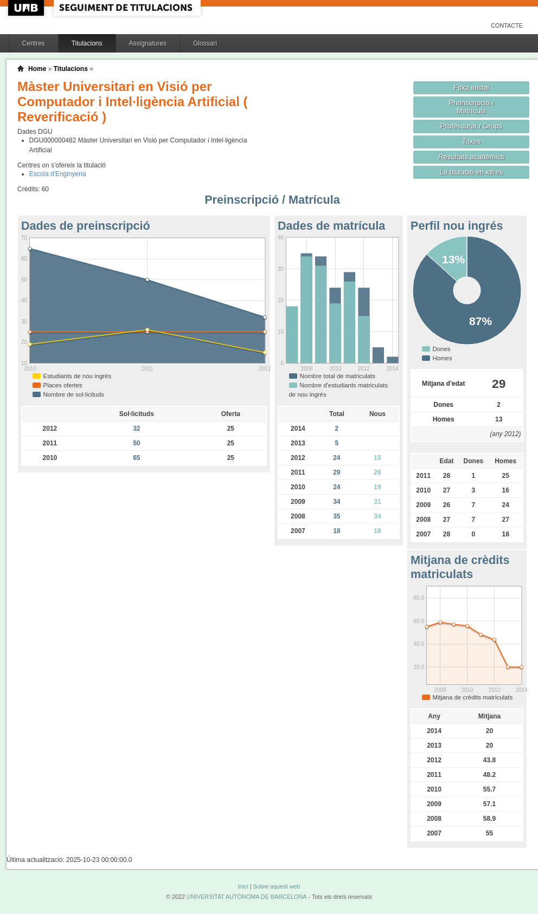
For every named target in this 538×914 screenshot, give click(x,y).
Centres (33, 43)
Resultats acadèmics (471, 157)
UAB (27, 8)
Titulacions (87, 43)
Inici (243, 886)
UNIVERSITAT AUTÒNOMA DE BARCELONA (246, 896)
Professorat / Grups (471, 126)
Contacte (507, 25)
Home (37, 69)
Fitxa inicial (471, 87)
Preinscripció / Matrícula (471, 107)
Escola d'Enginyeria (57, 174)
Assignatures (147, 43)
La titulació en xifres (471, 172)
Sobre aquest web (276, 886)
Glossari (205, 43)
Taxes (471, 141)
